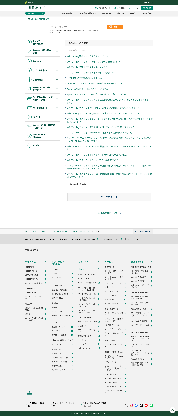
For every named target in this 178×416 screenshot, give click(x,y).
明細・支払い (67, 13)
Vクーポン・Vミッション (87, 322)
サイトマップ (134, 239)
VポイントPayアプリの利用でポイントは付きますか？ (91, 72)
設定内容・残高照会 (59, 290)
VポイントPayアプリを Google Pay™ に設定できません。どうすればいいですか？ (104, 113)
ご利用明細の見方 (32, 279)
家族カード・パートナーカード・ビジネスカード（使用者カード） (114, 368)
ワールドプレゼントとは (87, 294)
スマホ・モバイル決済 (113, 387)
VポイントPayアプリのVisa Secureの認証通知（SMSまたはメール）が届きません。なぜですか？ (109, 148)
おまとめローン (57, 331)
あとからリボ (57, 278)
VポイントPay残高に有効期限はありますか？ (87, 67)
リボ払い (55, 273)
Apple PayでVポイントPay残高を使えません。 (88, 88)
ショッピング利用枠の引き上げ (34, 298)
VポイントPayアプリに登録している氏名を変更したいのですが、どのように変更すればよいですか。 (110, 101)
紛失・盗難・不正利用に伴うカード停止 (41, 239)
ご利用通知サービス (112, 325)
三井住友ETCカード (112, 374)
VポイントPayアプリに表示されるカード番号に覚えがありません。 (97, 154)
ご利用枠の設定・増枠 (60, 358)
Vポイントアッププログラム (87, 331)
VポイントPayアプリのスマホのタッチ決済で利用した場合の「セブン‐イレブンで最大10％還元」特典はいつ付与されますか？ (109, 167)
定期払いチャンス (85, 336)
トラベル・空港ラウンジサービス (114, 272)
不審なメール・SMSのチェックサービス (114, 320)
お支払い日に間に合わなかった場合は (34, 319)
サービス (133, 13)
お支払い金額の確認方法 (34, 283)
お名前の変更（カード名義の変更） (140, 286)
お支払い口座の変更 (138, 277)
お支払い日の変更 (138, 281)
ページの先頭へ (144, 231)
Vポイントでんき (84, 348)
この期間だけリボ (58, 286)
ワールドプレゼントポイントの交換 (87, 305)
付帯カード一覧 (110, 362)
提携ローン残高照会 (59, 335)
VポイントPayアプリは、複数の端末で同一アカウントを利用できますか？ (100, 127)
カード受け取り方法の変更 (140, 326)
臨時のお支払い (57, 298)
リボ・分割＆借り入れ (87, 13)
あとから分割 (57, 311)
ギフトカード (110, 299)
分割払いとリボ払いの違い (61, 316)
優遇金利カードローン (60, 327)
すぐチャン (82, 340)
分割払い (55, 307)
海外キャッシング (58, 370)
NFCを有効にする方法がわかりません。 (85, 77)
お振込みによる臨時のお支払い (34, 309)
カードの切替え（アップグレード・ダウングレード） (140, 315)
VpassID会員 (30, 13)
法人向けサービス (111, 304)
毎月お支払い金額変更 (60, 294)
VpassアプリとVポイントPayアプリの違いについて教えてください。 (98, 94)
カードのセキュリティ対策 (114, 314)
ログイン (149, 8)
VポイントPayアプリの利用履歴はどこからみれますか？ (92, 160)
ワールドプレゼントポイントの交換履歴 (87, 311)
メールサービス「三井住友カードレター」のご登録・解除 (140, 353)
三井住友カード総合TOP (36, 404)
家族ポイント (83, 326)
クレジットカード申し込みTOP (63, 404)
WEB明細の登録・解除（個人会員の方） (139, 364)
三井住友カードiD (111, 382)
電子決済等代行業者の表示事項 (84, 239)
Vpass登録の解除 (137, 359)
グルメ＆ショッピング (113, 283)
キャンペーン (107, 13)
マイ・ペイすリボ (58, 282)
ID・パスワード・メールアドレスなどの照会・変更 (140, 338)
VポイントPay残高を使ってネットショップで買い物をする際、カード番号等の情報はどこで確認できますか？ (110, 120)
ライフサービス (110, 295)
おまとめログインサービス (140, 346)
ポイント (121, 13)
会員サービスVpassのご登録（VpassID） (94, 404)
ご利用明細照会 (31, 271)
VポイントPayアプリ (59, 231)
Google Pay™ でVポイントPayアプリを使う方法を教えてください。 (97, 83)
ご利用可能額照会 (32, 292)
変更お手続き (147, 13)
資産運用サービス (111, 291)
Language (135, 8)
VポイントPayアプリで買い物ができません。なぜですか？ (93, 61)
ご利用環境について (112, 239)
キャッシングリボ (58, 354)
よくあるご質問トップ (40, 19)
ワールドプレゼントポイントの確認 (87, 299)
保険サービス (110, 287)
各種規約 (64, 239)
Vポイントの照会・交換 (87, 283)
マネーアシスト (57, 344)
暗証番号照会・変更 (138, 309)
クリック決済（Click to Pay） (113, 392)
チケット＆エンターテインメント (114, 278)
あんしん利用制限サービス (114, 334)
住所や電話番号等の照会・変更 (139, 272)
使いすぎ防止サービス (113, 329)
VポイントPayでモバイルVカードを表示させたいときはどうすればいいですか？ (103, 108)
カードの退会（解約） (139, 321)
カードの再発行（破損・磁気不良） (140, 304)
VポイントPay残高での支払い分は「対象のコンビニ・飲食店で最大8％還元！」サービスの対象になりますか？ (109, 175)
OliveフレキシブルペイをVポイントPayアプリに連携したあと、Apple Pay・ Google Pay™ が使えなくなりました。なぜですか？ (109, 139)
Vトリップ (82, 344)
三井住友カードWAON (113, 378)
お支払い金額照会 (32, 275)
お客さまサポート (104, 8)
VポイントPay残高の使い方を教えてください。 (88, 56)
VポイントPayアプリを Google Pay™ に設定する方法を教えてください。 (100, 132)
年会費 (27, 314)
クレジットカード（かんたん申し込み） (114, 357)
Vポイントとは (83, 279)
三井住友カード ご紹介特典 (113, 346)
